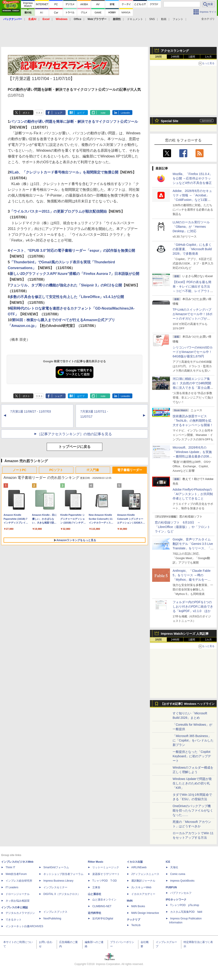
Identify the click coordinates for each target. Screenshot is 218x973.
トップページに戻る (75, 447)
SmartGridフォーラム (56, 867)
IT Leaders (12, 887)
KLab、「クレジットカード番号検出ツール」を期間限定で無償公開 (64, 172)
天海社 (174, 867)
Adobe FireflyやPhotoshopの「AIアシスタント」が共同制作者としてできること (193, 494)
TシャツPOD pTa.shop (184, 905)
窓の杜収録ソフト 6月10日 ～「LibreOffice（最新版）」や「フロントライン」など (182, 527)
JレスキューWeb (141, 887)
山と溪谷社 (94, 894)
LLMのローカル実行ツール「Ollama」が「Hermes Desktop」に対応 (191, 226)
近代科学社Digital (102, 918)
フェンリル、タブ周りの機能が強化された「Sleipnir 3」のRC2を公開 (66, 285)
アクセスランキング (175, 50)
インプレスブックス (55, 911)
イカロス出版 (135, 861)
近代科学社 (94, 913)
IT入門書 (93, 470)
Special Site (169, 121)
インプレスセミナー (55, 887)
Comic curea (177, 874)
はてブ (81, 112)
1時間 (158, 56)
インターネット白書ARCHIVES (24, 926)
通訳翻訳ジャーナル (143, 880)
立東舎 (96, 887)
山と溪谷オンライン (104, 899)
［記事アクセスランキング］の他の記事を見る (74, 434)
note (103, 112)
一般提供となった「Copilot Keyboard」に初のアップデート (192, 756)
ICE (168, 861)
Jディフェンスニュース (145, 874)
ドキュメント (135, 19)
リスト (39, 112)
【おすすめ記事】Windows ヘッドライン (187, 703)
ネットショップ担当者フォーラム (63, 874)
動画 (163, 19)
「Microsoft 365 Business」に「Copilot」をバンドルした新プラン (193, 740)
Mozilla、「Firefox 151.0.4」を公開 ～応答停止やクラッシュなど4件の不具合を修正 (192, 178)
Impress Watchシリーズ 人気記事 (185, 633)
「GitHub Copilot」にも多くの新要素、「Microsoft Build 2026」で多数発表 (192, 249)
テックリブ (133, 919)
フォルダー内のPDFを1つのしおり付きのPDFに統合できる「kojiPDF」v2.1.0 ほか (193, 606)
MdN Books (138, 906)
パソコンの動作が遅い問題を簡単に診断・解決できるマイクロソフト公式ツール (74, 121)
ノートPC (19, 470)
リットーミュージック (105, 867)
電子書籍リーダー (129, 470)
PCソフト (56, 470)
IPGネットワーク (176, 899)
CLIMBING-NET (101, 906)
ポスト (26, 112)
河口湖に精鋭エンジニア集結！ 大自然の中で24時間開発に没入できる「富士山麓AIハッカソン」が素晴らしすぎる (193, 387)
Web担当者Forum (16, 874)
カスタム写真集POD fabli (186, 911)
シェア (58, 112)
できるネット (14, 919)
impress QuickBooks (182, 880)
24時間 (175, 56)
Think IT (10, 867)
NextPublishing (52, 918)
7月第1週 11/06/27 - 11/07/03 (30, 411)
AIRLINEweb (139, 867)
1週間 (191, 56)
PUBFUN (171, 887)
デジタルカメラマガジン (20, 913)
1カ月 (208, 56)
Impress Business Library (58, 880)
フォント (178, 19)
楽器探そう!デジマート (106, 874)
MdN (130, 900)
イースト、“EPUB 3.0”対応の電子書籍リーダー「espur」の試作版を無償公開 (72, 250)
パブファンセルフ (181, 892)
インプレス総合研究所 (19, 880)
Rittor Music (95, 861)
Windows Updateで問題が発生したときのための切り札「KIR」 (192, 783)
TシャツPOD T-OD (104, 880)
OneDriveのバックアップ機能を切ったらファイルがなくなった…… (193, 810)
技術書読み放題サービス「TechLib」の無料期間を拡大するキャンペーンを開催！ (193, 420)
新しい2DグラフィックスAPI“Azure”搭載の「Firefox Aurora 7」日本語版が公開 (74, 274)
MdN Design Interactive (145, 913)
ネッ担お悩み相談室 (18, 900)
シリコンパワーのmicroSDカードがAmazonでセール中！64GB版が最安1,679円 (193, 352)
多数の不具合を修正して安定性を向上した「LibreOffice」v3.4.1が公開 (67, 297)
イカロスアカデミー (143, 894)
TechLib (135, 925)
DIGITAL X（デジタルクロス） (61, 894)
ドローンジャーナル (18, 894)
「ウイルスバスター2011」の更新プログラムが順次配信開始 (58, 211)
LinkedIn (125, 112)
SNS (152, 19)
